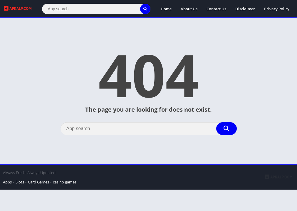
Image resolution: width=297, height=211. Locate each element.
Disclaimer (245, 8)
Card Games (38, 182)
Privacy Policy (276, 8)
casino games (64, 182)
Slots (20, 182)
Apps (7, 182)
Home (166, 8)
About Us (189, 8)
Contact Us (216, 8)
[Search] (96, 9)
